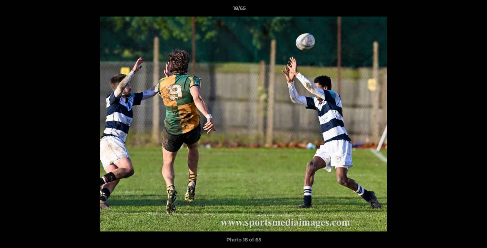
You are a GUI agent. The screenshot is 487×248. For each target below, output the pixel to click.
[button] (458, 10)
